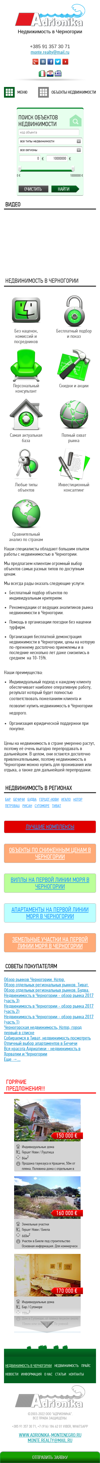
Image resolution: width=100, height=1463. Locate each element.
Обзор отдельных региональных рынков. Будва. (46, 990)
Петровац (12, 806)
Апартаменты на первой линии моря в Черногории (50, 913)
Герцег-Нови (49, 799)
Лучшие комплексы (50, 827)
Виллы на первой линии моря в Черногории (50, 883)
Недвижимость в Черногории (28, 1366)
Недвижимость (66, 1366)
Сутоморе (42, 806)
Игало (66, 799)
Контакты (76, 1374)
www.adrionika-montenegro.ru (50, 1435)
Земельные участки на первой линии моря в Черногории (50, 942)
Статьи (60, 1374)
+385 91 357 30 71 (50, 46)
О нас (48, 1374)
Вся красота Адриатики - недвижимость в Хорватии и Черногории (42, 1051)
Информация (31, 1374)
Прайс (86, 1366)
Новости (11, 1374)
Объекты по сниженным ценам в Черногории (50, 853)
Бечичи (19, 799)
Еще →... (12, 1059)
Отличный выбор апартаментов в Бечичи (40, 1043)
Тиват (56, 806)
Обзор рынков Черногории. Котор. (34, 979)
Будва (32, 799)
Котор (77, 799)
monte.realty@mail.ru (50, 52)
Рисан (27, 806)
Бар (8, 799)
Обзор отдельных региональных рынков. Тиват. (46, 984)
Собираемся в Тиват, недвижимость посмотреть (47, 1038)
